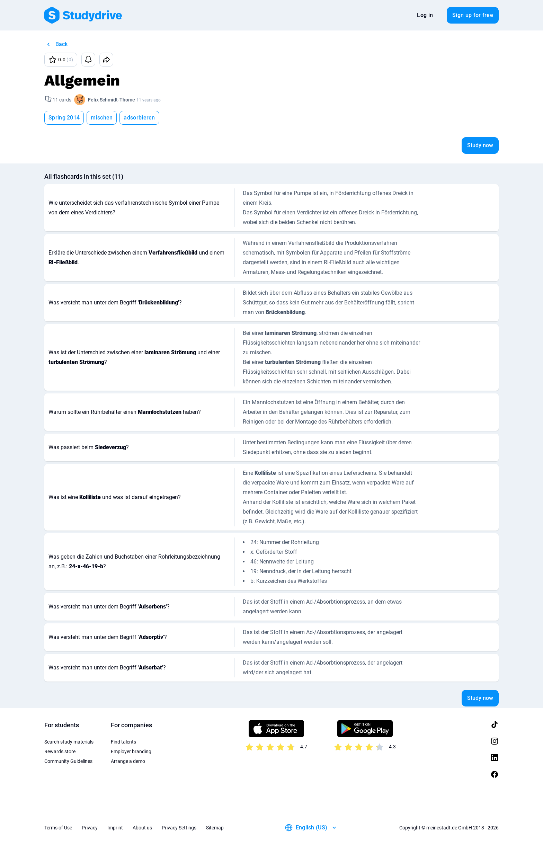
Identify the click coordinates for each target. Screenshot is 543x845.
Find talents (123, 742)
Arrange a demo (128, 761)
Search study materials (69, 742)
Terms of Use (58, 827)
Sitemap (215, 827)
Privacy (90, 827)
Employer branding (131, 751)
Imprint (115, 827)
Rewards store (59, 751)
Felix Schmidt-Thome (111, 100)
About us (142, 827)
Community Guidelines (68, 761)
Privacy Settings (179, 827)
